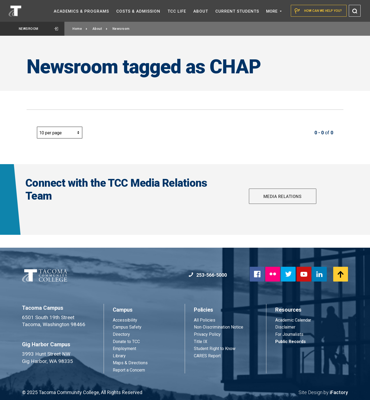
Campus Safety (127, 327)
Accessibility (125, 320)
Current (237, 11)
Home (80, 29)
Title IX (200, 341)
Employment (124, 348)
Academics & (81, 11)
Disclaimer (285, 327)
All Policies (205, 320)
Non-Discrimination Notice (218, 327)
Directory (121, 334)
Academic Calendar (293, 320)
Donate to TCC (126, 341)
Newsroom (38, 29)
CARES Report (207, 355)
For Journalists (289, 334)
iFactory (339, 392)
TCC (177, 11)
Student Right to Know (214, 348)
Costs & (138, 11)
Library (119, 355)
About (100, 29)
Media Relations (282, 196)
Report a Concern (129, 370)
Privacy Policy (207, 334)
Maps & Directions (130, 362)
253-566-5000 (207, 275)
